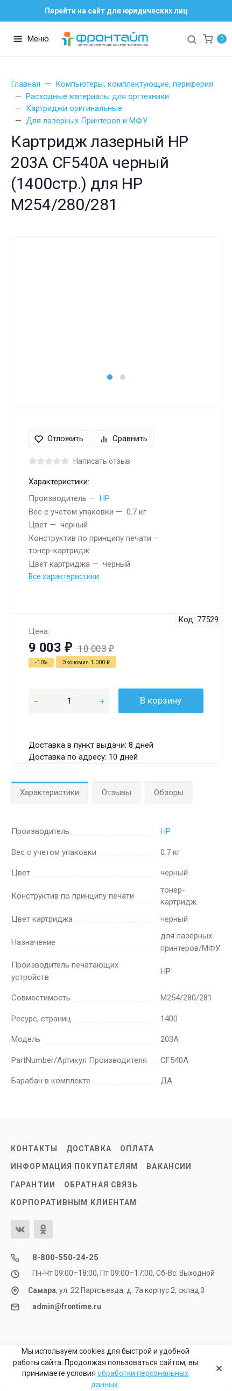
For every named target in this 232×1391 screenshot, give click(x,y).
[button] (109, 377)
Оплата (137, 1148)
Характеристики (49, 792)
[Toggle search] (191, 38)
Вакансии (169, 1166)
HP (105, 498)
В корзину (160, 700)
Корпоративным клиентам (74, 1202)
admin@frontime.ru (66, 1306)
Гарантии (33, 1184)
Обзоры (169, 792)
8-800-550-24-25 (65, 1257)
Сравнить (123, 438)
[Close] (216, 1368)
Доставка (88, 1148)
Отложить (58, 438)
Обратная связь (101, 1184)
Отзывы (116, 792)
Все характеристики (64, 576)
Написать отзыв (101, 461)
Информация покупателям (74, 1166)
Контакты (34, 1148)
